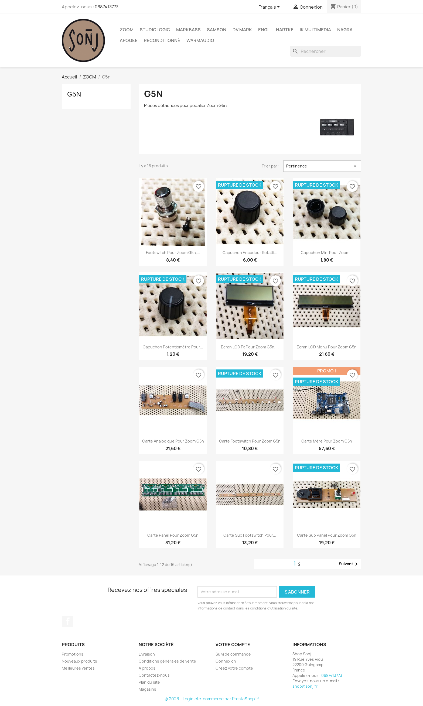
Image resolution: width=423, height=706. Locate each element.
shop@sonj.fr (305, 686)
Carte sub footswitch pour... (249, 535)
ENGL (264, 30)
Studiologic (155, 30)
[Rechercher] (325, 51)
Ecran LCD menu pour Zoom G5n (327, 346)
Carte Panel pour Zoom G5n (173, 535)
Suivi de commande (233, 654)
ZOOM (127, 30)
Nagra (345, 30)
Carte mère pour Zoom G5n (326, 441)
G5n (74, 94)
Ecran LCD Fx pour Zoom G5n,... (250, 346)
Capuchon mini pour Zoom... (327, 252)
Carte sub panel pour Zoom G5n (326, 535)
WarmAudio (200, 40)
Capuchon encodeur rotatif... (250, 252)
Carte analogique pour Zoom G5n (173, 441)
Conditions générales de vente (167, 661)
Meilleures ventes (78, 668)
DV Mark (242, 30)
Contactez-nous (154, 675)
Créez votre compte (234, 668)
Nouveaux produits (79, 661)
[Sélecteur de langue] (270, 7)
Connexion (226, 661)
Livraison (147, 654)
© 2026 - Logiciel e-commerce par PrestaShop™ (212, 699)
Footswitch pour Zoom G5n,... (173, 252)
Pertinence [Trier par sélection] (322, 166)
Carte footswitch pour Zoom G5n (250, 441)
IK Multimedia (315, 30)
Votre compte (233, 644)
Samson (216, 30)
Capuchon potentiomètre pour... (173, 346)
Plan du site (149, 682)
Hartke (285, 30)
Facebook (67, 621)
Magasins (147, 689)
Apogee (129, 40)
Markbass (188, 30)
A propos (147, 668)
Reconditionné (162, 40)
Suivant (349, 564)
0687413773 (106, 7)
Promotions (72, 654)
